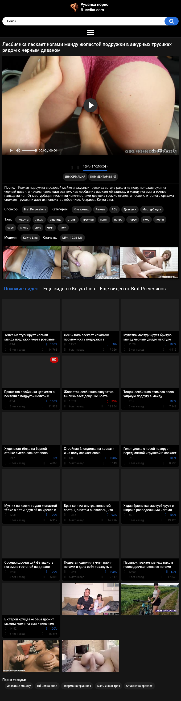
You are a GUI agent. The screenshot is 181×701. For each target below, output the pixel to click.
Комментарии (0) (103, 176)
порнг (104, 219)
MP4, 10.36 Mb (72, 237)
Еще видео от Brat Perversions (133, 288)
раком (39, 219)
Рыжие (100, 209)
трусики (88, 219)
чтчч (50, 227)
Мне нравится (72, 167)
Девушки (130, 209)
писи (63, 227)
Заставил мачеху (19, 686)
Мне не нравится (78, 167)
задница (55, 219)
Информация (75, 176)
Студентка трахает (139, 686)
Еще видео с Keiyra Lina (69, 288)
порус (133, 219)
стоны (72, 219)
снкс (38, 227)
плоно (24, 227)
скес (146, 219)
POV (114, 209)
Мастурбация (152, 209)
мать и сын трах (108, 686)
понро (118, 219)
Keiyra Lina (30, 237)
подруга (23, 219)
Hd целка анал (47, 686)
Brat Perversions (35, 209)
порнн (160, 219)
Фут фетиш (81, 209)
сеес (10, 227)
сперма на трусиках (77, 686)
